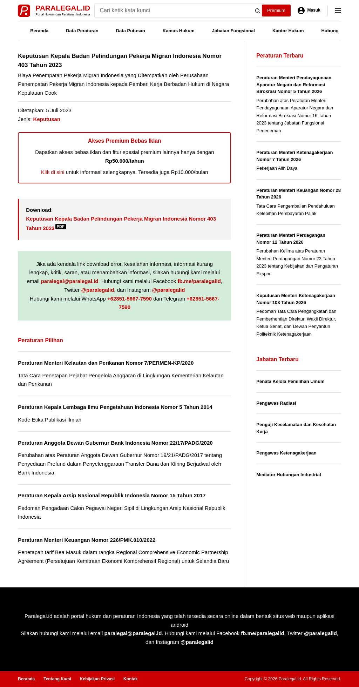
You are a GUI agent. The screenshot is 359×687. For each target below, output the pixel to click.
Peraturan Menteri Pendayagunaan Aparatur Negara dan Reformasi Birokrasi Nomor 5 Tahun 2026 (293, 84)
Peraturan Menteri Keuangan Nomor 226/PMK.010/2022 (86, 540)
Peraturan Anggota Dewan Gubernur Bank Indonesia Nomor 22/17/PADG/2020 (115, 443)
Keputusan (47, 119)
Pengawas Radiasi (276, 403)
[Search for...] (172, 11)
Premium (276, 10)
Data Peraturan (82, 30)
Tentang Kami (57, 678)
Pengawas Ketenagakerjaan (286, 453)
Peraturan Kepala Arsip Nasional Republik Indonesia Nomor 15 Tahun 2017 (111, 495)
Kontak (130, 678)
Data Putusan (130, 30)
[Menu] (338, 10)
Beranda (39, 30)
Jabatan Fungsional (233, 30)
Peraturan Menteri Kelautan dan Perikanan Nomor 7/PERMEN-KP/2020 (106, 363)
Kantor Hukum (288, 30)
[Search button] (258, 11)
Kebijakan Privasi (97, 678)
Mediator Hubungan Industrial (288, 474)
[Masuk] (309, 10)
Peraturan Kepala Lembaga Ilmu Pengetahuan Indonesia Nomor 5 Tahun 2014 (115, 407)
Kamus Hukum (179, 30)
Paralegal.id (62, 8)
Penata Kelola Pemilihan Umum (290, 381)
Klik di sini (53, 172)
